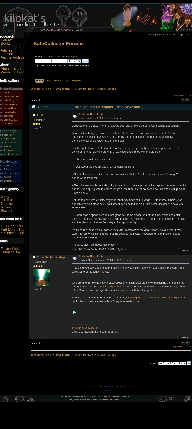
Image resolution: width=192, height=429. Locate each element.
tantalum (8, 123)
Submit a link (10, 252)
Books (5, 43)
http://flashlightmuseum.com (114, 286)
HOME (151, 35)
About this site (11, 68)
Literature (8, 47)
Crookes (7, 203)
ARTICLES (170, 35)
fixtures (7, 169)
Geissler (7, 200)
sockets (7, 177)
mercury (7, 146)
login (64, 56)
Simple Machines (125, 386)
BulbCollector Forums (58, 43)
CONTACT (186, 35)
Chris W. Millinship (50, 257)
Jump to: (154, 363)
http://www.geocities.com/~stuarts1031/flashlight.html (153, 297)
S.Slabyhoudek (12, 233)
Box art (6, 210)
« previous (178, 95)
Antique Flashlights (91, 114)
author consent (115, 400)
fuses (6, 165)
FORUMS (160, 35)
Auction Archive (12, 57)
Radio (5, 207)
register (74, 56)
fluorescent (9, 150)
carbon (7, 92)
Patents (6, 40)
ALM (39, 115)
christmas (8, 116)
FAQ (179, 35)
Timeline (7, 54)
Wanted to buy (12, 72)
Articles (6, 50)
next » (188, 95)
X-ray (5, 197)
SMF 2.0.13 (96, 386)
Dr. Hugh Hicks (12, 226)
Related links (10, 249)
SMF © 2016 (110, 386)
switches (8, 181)
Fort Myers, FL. (12, 229)
